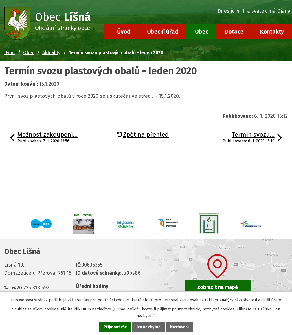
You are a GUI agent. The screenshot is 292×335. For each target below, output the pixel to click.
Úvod (123, 31)
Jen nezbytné (149, 327)
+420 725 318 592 (30, 288)
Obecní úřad (162, 31)
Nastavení (179, 327)
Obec (201, 31)
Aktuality (51, 52)
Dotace (234, 31)
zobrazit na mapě (217, 287)
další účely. (271, 300)
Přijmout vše (115, 327)
